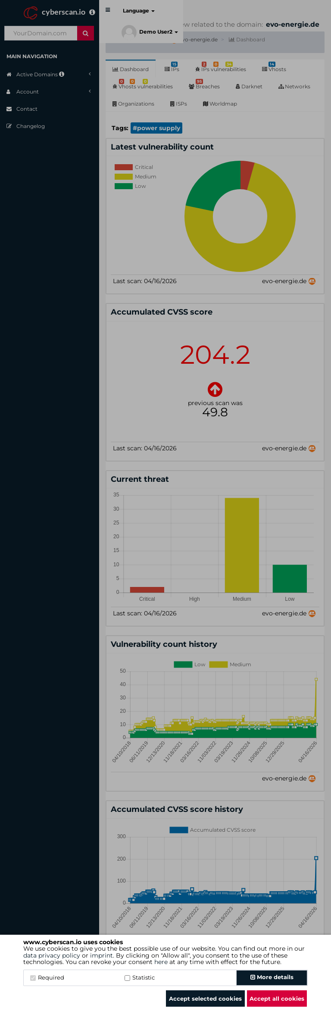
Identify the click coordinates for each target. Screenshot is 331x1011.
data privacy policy (51, 955)
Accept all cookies (277, 998)
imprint (101, 955)
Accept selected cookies (205, 998)
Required (47, 977)
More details (272, 977)
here (161, 962)
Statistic (140, 977)
